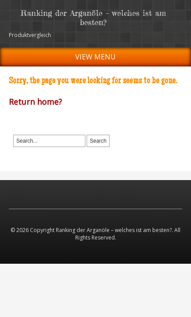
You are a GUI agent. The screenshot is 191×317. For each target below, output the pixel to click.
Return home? (35, 101)
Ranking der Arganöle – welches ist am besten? (93, 17)
